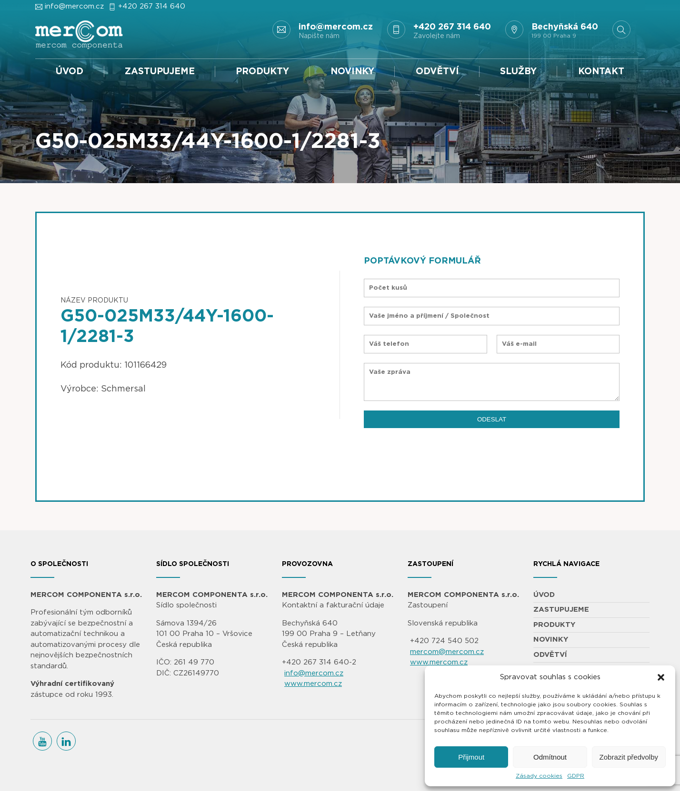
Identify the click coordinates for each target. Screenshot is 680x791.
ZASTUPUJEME (160, 71)
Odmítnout (550, 757)
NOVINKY (352, 71)
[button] (661, 677)
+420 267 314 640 (151, 6)
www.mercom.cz (313, 683)
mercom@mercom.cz (447, 651)
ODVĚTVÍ (437, 71)
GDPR (575, 776)
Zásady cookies (539, 776)
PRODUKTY (262, 71)
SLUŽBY (518, 71)
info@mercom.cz (74, 6)
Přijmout (471, 757)
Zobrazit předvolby (629, 757)
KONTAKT (601, 71)
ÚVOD (69, 71)
